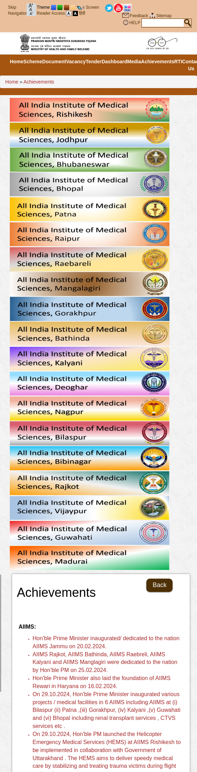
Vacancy (76, 61)
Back (160, 584)
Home (16, 61)
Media (134, 61)
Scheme (32, 61)
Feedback (139, 15)
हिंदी (82, 13)
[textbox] (163, 23)
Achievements (157, 61)
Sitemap (164, 15)
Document (54, 61)
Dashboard (114, 61)
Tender (94, 61)
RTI (178, 61)
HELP (134, 22)
